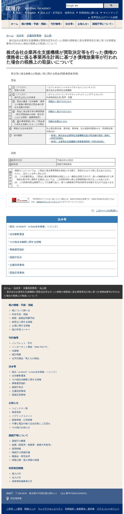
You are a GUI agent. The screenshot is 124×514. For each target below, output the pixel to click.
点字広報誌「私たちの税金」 (26, 358)
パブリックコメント (22, 416)
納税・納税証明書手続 (23, 318)
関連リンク (30, 509)
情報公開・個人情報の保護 (25, 460)
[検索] (84, 6)
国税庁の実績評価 (21, 452)
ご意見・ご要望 (14, 509)
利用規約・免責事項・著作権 (79, 509)
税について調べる (21, 310)
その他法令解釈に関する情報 (25, 242)
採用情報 (16, 448)
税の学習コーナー (21, 329)
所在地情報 (14, 498)
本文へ (19, 12)
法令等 (20, 35)
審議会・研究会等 (21, 456)
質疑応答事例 (17, 272)
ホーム (14, 23)
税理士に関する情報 (22, 322)
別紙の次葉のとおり (57, 121)
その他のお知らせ (21, 427)
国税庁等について (18, 435)
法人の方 (16, 477)
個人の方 (16, 473)
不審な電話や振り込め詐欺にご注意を (31, 423)
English (32, 12)
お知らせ (13, 403)
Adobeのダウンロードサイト (47, 202)
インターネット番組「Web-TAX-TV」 (31, 347)
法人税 (48, 35)
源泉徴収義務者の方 (22, 481)
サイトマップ (110, 12)
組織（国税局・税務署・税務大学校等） (32, 445)
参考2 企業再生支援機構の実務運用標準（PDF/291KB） (78, 141)
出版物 (15, 351)
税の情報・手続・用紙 (21, 305)
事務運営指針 (17, 249)
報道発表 (16, 412)
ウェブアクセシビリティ (50, 509)
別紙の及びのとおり (60, 101)
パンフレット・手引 (22, 343)
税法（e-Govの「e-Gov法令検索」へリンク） (34, 226)
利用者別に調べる (88, 12)
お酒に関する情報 (21, 325)
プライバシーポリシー (108, 509)
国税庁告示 (16, 257)
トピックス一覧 (20, 408)
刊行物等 (13, 337)
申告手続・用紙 (20, 314)
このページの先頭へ (107, 210)
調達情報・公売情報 (22, 420)
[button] (34, 24)
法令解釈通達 (17, 234)
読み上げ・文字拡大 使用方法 (57, 12)
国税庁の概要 (19, 441)
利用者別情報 (16, 468)
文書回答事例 (34, 35)
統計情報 (16, 354)
